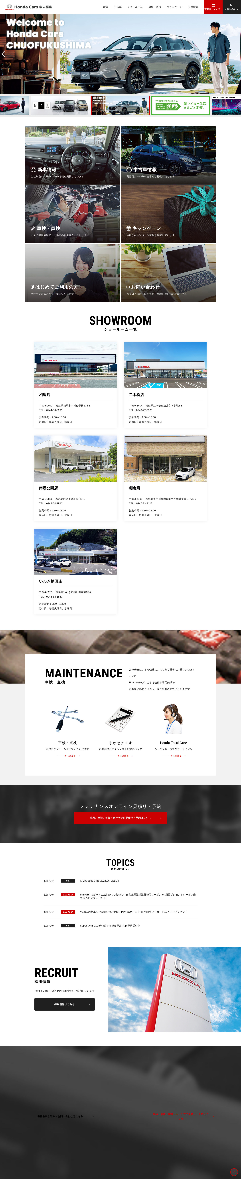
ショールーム (135, 7)
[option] (120, 54)
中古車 (118, 7)
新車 (105, 7)
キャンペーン (174, 7)
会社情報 (193, 7)
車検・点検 (155, 7)
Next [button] (237, 54)
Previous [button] (3, 54)
